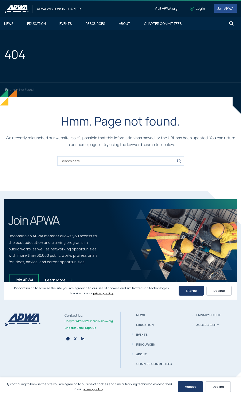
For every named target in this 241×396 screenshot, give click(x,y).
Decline (218, 386)
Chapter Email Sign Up (80, 328)
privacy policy (93, 389)
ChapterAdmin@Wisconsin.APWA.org (89, 321)
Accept (190, 386)
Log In (200, 8)
